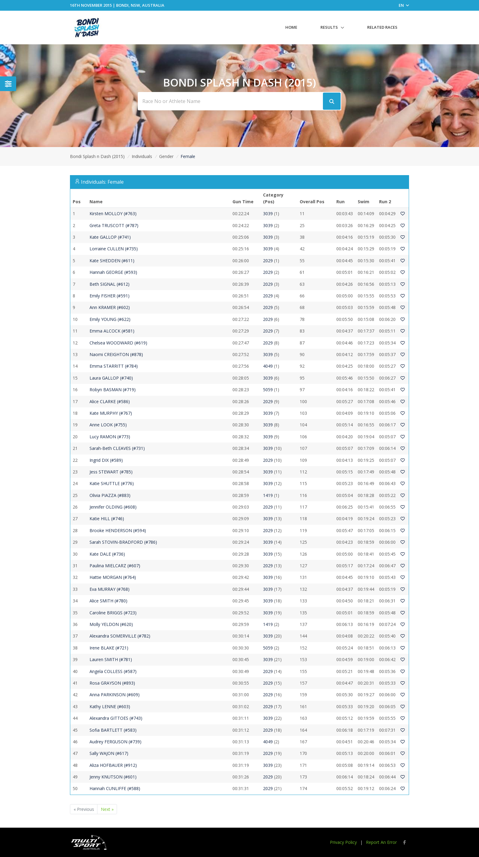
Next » (107, 809)
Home (291, 27)
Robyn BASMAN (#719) (113, 389)
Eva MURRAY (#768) (110, 589)
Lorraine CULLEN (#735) (114, 249)
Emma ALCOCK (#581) (112, 331)
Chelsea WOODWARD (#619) (118, 343)
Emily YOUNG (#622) (110, 319)
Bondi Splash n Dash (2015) (97, 156)
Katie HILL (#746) (107, 518)
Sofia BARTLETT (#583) (113, 730)
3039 (268, 213)
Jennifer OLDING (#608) (113, 507)
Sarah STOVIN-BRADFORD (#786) (123, 542)
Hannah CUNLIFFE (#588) (115, 788)
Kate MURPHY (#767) (111, 413)
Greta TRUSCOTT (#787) (114, 225)
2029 (268, 260)
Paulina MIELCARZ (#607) (115, 565)
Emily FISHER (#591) (110, 296)
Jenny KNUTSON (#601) (113, 777)
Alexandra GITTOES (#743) (116, 718)
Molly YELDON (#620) (111, 624)
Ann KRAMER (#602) (110, 307)
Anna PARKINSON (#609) (115, 694)
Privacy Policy (343, 842)
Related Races (382, 27)
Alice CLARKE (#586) (110, 401)
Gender (166, 156)
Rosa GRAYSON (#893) (112, 683)
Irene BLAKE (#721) (109, 648)
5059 (268, 389)
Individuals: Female (102, 181)
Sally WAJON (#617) (109, 753)
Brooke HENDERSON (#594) (118, 530)
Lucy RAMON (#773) (110, 437)
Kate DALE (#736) (107, 554)
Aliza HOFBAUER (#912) (113, 765)
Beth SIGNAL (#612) (110, 284)
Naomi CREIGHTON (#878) (116, 354)
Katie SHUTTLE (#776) (112, 483)
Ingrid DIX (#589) (106, 460)
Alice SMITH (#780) (108, 601)
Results (329, 27)
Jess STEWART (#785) (111, 472)
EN (404, 5)
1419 (268, 495)
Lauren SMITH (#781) (111, 659)
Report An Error (381, 842)
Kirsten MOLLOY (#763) (113, 213)
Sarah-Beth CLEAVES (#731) (117, 448)
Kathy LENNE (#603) (110, 706)
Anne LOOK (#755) (108, 425)
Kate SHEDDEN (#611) (112, 260)
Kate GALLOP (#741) (110, 237)
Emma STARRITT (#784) (114, 366)
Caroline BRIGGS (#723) (113, 613)
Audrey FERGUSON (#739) (115, 742)
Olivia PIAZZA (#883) (110, 495)
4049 (268, 366)
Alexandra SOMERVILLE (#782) (120, 636)
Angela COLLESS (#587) (113, 671)
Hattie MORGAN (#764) (113, 577)
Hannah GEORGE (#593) (113, 272)
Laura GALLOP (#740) (111, 378)
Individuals (142, 156)
